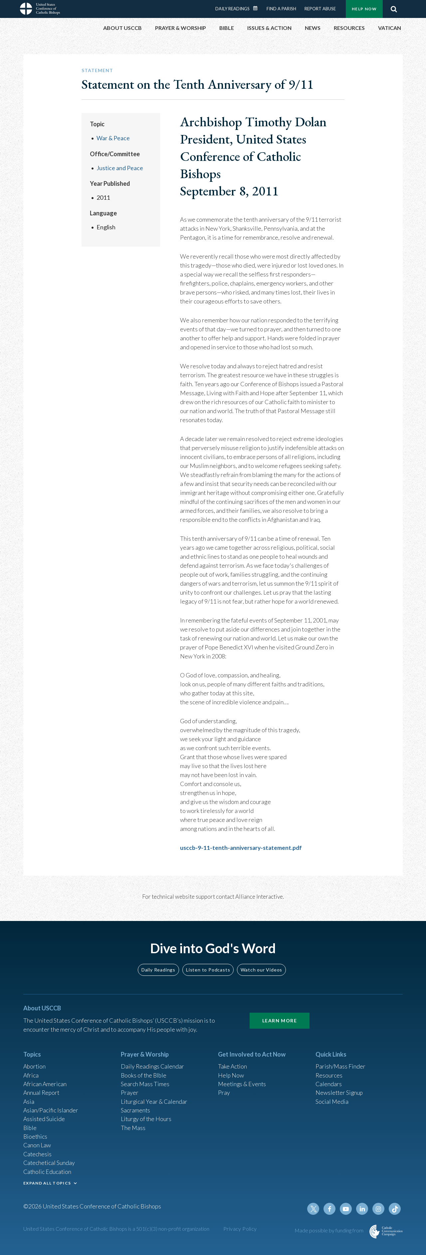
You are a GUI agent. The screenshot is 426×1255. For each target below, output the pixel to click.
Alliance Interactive (259, 896)
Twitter (315, 1209)
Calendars (329, 1081)
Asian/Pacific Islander (51, 1108)
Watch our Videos (261, 966)
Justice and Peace (120, 167)
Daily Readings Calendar (258, 8)
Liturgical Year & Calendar (155, 1099)
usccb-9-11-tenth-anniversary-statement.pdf (242, 847)
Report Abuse (320, 8)
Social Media (332, 1099)
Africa (31, 1072)
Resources (329, 1072)
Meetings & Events (243, 1081)
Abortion (35, 1063)
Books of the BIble (144, 1072)
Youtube (347, 1209)
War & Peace (113, 138)
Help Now (364, 8)
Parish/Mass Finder (341, 1063)
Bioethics (35, 1135)
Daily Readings (232, 8)
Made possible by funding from (329, 1230)
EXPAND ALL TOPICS (47, 1182)
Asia (29, 1099)
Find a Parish (281, 8)
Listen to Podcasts (208, 966)
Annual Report (42, 1090)
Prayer (129, 1090)
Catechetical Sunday (49, 1162)
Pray (224, 1090)
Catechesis (37, 1153)
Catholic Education (47, 1171)
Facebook (331, 1209)
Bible (30, 1126)
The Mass (133, 1126)
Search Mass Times (145, 1081)
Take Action (233, 1063)
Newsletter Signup (340, 1090)
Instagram (379, 1209)
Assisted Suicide (44, 1117)
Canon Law (37, 1144)
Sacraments (135, 1108)
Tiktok (395, 1209)
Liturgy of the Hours (146, 1117)
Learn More (279, 1017)
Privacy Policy (240, 1228)
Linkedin (363, 1209)
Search (394, 9)
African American (45, 1081)
